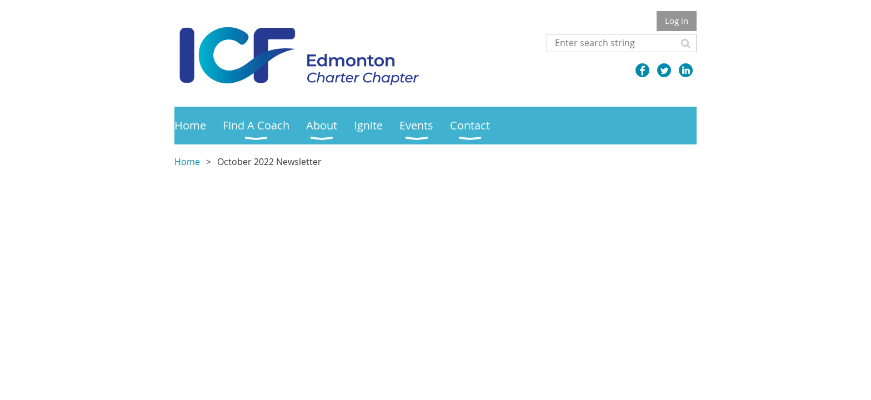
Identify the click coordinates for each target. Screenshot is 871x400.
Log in (676, 20)
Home (187, 162)
